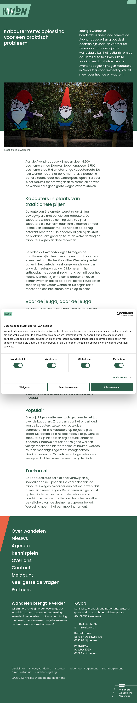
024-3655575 (88, 624)
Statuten (60, 668)
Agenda (21, 546)
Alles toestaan (112, 387)
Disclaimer (18, 668)
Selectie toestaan (69, 387)
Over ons (22, 560)
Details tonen (119, 377)
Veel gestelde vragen (36, 582)
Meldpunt (22, 575)
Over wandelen (29, 531)
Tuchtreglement (112, 668)
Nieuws (20, 538)
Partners (21, 589)
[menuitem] (15, 10)
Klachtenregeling (46, 672)
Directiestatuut (21, 672)
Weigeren (24, 387)
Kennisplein (25, 553)
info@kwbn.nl (87, 627)
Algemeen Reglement (84, 668)
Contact (21, 568)
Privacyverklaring (40, 668)
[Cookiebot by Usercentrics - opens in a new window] (119, 314)
